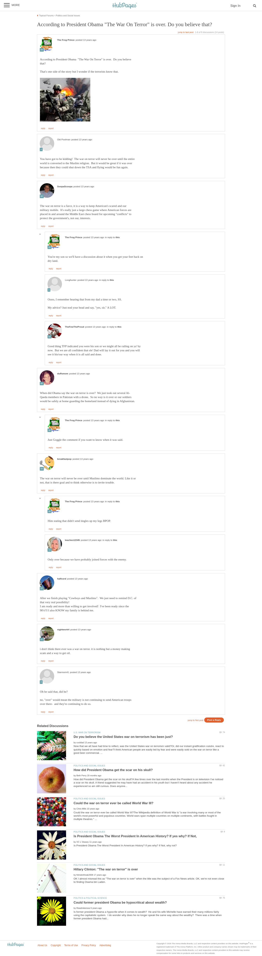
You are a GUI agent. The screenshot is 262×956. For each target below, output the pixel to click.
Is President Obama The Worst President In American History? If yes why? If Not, (135, 836)
